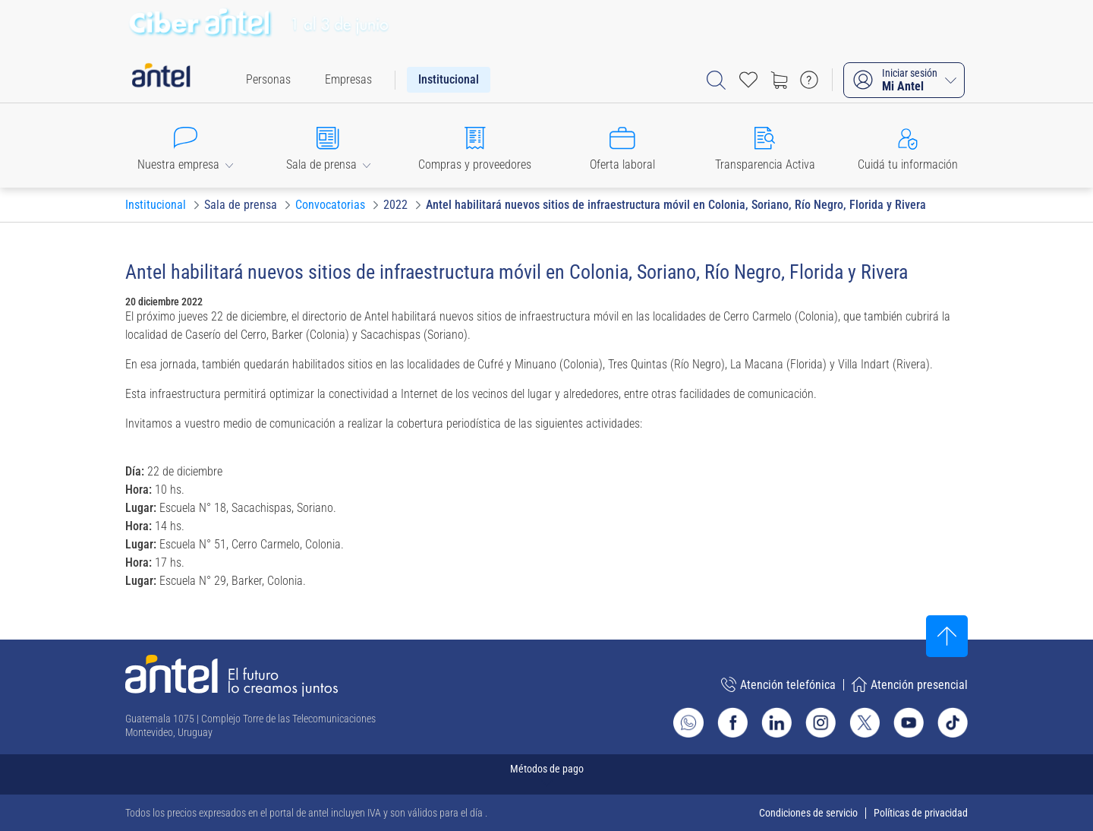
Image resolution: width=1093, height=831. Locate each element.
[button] (185, 145)
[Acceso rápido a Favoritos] (748, 79)
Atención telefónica (778, 684)
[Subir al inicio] (947, 636)
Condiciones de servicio (808, 813)
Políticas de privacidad (921, 813)
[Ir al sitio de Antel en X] (864, 722)
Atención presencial (910, 684)
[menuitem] (268, 80)
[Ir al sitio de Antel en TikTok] (952, 722)
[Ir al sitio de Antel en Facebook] (732, 722)
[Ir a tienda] (778, 79)
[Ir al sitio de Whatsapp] (688, 722)
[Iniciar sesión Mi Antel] (904, 80)
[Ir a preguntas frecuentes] (809, 79)
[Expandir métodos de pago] (546, 774)
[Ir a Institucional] (155, 205)
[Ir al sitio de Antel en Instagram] (820, 722)
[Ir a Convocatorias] (330, 205)
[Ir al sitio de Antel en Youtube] (908, 722)
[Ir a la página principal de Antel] (231, 676)
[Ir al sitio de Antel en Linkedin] (776, 722)
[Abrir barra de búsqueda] (716, 80)
